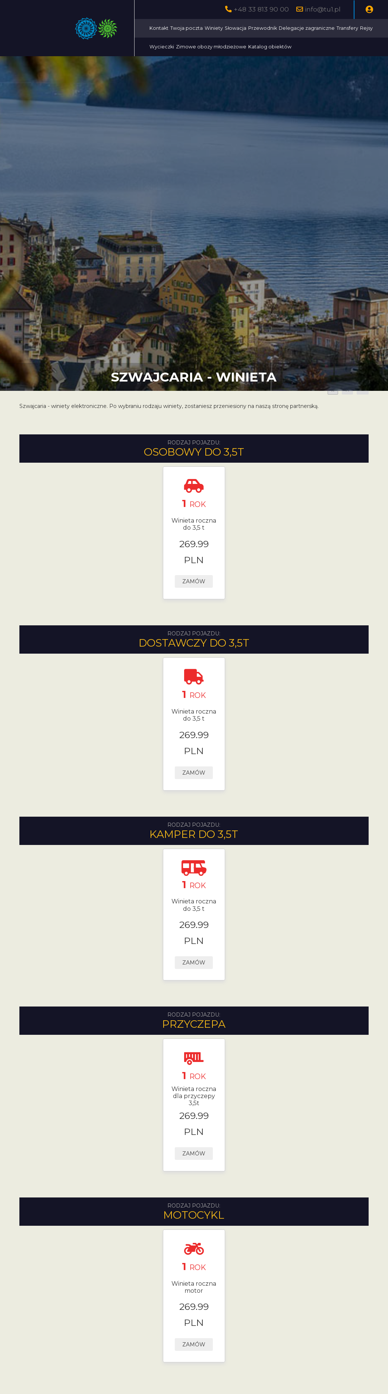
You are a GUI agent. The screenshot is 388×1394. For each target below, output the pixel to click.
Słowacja (235, 28)
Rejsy (366, 28)
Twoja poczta (186, 28)
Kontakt (158, 28)
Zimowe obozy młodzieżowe (211, 47)
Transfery (347, 28)
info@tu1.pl (323, 9)
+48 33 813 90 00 (261, 9)
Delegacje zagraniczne (307, 28)
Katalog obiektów (269, 47)
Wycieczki (161, 47)
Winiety (214, 28)
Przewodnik (262, 28)
